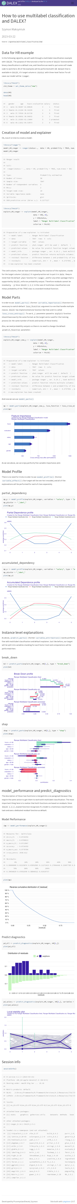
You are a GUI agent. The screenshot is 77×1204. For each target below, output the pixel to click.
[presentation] (12, 285)
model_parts (15, 406)
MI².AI (45, 1)
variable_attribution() (48, 638)
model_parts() (22, 303)
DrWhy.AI (28, 1)
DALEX (12, 3)
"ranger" (15, 145)
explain (27, 212)
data (5, 92)
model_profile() (45, 477)
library (7, 83)
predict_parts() (19, 638)
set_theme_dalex (22, 86)
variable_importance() (49, 303)
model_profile (17, 499)
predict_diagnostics (22, 943)
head (5, 95)
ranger (25, 148)
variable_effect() (11, 481)
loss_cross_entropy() (13, 313)
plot (5, 409)
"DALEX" (14, 83)
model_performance (19, 826)
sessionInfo (9, 1069)
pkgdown (67, 1201)
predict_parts (16, 664)
